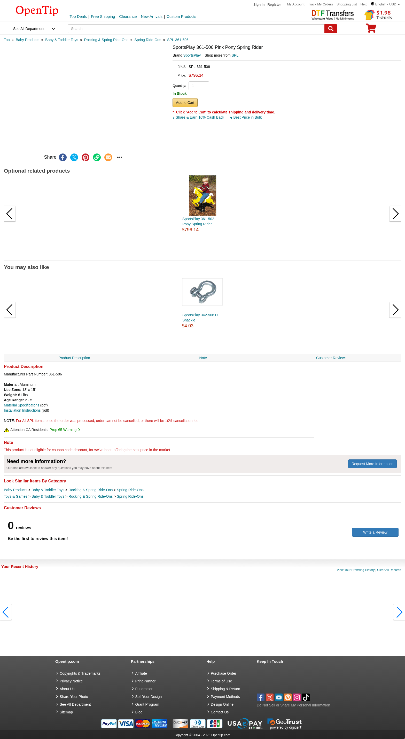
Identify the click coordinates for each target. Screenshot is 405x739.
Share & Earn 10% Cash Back (199, 117)
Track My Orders (320, 4)
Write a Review (375, 532)
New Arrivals (151, 16)
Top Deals (78, 16)
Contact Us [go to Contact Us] (220, 712)
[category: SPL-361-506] (178, 40)
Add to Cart (185, 103)
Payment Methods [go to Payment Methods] (225, 697)
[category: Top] (7, 40)
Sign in (258, 4)
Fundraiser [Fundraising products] (144, 689)
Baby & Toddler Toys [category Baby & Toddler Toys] (48, 490)
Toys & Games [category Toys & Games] (15, 496)
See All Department (28, 29)
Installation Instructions (22, 410)
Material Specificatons (21, 405)
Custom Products (181, 16)
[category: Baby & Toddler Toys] (61, 40)
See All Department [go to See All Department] (75, 704)
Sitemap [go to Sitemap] (66, 712)
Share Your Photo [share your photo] (74, 697)
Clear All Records (389, 570)
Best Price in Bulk (246, 117)
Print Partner (145, 681)
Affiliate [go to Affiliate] (141, 673)
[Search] (330, 28)
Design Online (222, 704)
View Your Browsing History (356, 570)
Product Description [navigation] (74, 358)
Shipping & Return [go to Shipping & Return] (225, 689)
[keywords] (196, 28)
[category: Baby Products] (27, 40)
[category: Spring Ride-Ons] (147, 40)
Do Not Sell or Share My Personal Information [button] (293, 705)
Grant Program (147, 704)
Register (274, 4)
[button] (385, 4)
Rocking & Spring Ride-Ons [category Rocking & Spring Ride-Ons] (90, 490)
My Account (295, 4)
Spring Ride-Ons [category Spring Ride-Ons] (130, 490)
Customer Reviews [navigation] (331, 358)
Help (363, 4)
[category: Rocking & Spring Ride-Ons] (106, 40)
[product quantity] (199, 85)
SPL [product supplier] (235, 55)
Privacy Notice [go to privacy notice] (71, 681)
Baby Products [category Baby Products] (15, 490)
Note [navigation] (203, 358)
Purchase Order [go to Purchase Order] (223, 673)
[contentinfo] (37, 11)
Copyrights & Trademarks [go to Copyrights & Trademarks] (80, 673)
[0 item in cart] (371, 30)
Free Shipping (103, 16)
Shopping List (347, 4)
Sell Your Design (148, 697)
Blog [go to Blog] (139, 712)
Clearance (128, 16)
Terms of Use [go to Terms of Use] (221, 681)
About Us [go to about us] (67, 689)
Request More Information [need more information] (372, 464)
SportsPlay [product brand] (192, 55)
